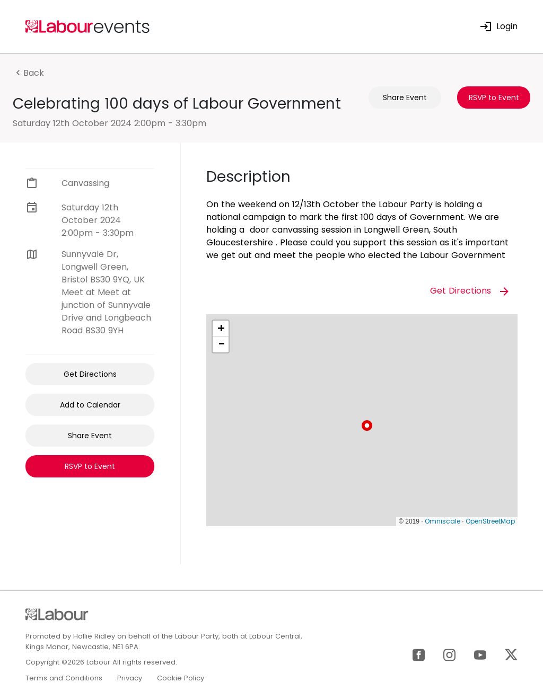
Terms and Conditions (63, 678)
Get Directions (90, 374)
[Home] (88, 26)
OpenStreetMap (490, 521)
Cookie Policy (180, 678)
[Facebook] (419, 654)
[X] (511, 654)
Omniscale (442, 521)
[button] (367, 425)
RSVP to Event (494, 97)
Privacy (129, 678)
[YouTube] (480, 654)
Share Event (405, 97)
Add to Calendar (90, 405)
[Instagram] (449, 654)
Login (498, 26)
